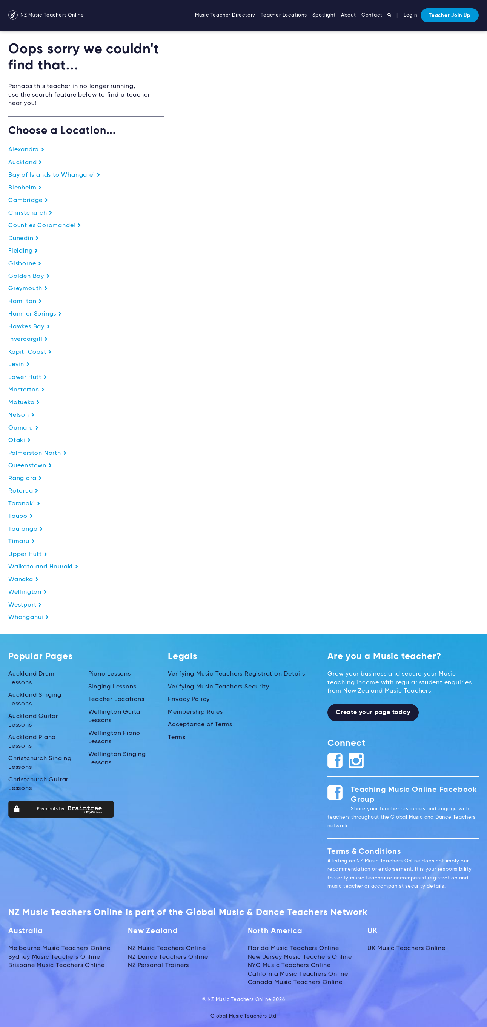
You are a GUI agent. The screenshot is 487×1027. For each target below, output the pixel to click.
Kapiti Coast (30, 351)
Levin (19, 364)
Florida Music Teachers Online (293, 947)
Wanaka (23, 578)
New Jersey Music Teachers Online (300, 956)
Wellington (27, 591)
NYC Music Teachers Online (289, 964)
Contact (372, 15)
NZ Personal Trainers (158, 964)
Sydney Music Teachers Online (54, 956)
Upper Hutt (28, 553)
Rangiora (25, 477)
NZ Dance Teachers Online (168, 956)
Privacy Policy (189, 698)
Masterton (26, 389)
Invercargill (28, 339)
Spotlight (324, 15)
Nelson (21, 414)
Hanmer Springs (35, 314)
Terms (177, 736)
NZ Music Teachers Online (46, 15)
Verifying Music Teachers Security (218, 685)
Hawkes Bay (29, 326)
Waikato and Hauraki (43, 566)
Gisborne (24, 263)
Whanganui (28, 616)
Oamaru (23, 427)
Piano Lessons (109, 673)
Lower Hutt (27, 377)
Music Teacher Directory (225, 15)
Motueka (24, 402)
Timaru (21, 540)
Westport (25, 603)
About (348, 15)
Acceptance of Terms (200, 723)
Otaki (19, 440)
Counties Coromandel (44, 225)
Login (410, 15)
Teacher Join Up (449, 15)
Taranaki (24, 503)
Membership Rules (195, 711)
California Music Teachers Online (298, 973)
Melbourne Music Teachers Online (59, 947)
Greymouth (28, 288)
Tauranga (25, 528)
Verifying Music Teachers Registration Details (236, 673)
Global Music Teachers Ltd (243, 1014)
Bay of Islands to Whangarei (54, 175)
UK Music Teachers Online (406, 947)
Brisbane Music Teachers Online (56, 964)
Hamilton (25, 301)
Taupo (20, 515)
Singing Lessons (112, 685)
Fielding (23, 251)
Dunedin (23, 238)
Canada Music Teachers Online (295, 981)
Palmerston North (37, 453)
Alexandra (26, 150)
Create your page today (373, 711)
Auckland (25, 163)
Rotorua (23, 490)
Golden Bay (29, 276)
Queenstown (30, 465)
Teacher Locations (284, 15)
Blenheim (25, 188)
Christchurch (30, 213)
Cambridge (28, 200)
